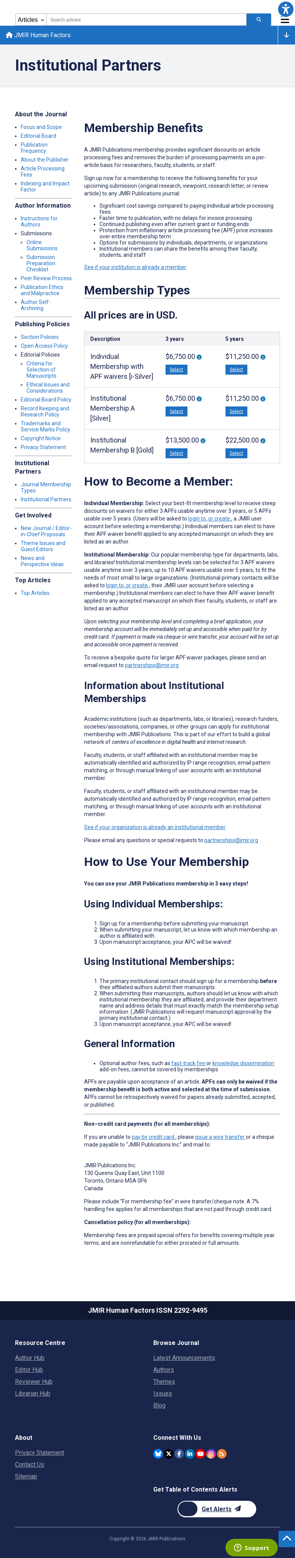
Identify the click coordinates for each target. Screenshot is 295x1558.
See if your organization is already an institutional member (154, 828)
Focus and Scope (41, 128)
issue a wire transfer (220, 1138)
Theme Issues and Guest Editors (43, 547)
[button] (285, 9)
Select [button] (176, 370)
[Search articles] (259, 19)
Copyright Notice (41, 439)
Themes (164, 1381)
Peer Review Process (46, 279)
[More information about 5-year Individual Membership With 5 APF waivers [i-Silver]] (262, 358)
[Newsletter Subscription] (216, 1509)
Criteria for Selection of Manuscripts (41, 370)
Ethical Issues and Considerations (48, 388)
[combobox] (146, 19)
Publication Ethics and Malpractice (42, 291)
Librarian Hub (32, 1393)
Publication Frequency (34, 148)
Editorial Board (38, 137)
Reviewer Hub (34, 1381)
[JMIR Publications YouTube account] (200, 1454)
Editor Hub (29, 1369)
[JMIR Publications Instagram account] (211, 1454)
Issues (162, 1393)
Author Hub (30, 1357)
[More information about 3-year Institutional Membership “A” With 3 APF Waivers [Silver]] (199, 400)
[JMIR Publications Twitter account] (169, 1454)
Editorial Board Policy (46, 400)
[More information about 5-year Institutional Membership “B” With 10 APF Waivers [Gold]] (262, 442)
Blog (159, 1405)
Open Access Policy (44, 347)
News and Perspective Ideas (42, 562)
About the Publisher (45, 160)
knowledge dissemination (243, 1064)
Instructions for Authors (39, 222)
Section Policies (40, 338)
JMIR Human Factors (38, 35)
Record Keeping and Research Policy (45, 412)
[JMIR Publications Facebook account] (179, 1454)
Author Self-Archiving (36, 306)
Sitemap (26, 1476)
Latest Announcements (184, 1357)
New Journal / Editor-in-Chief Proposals (46, 532)
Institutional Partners (46, 500)
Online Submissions (42, 246)
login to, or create (209, 519)
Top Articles (35, 594)
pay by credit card (154, 1138)
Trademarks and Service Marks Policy (45, 427)
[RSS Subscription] (222, 1454)
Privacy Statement (43, 448)
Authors (163, 1369)
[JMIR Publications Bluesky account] (158, 1454)
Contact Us (29, 1464)
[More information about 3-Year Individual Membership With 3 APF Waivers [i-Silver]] (199, 358)
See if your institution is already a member (135, 268)
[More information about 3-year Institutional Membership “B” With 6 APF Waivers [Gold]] (203, 442)
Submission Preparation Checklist (41, 264)
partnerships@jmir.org (152, 666)
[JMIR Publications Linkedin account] (190, 1454)
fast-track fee (188, 1064)
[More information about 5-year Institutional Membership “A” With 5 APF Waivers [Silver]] (262, 400)
